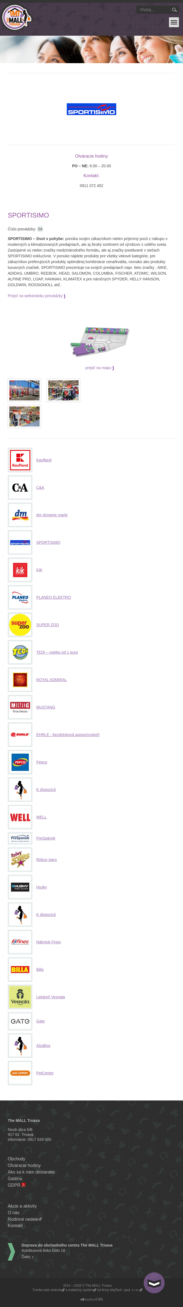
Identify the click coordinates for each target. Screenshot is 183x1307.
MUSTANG (45, 707)
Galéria (15, 1178)
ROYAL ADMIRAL (51, 680)
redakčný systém (80, 1290)
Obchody (16, 1158)
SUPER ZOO (47, 625)
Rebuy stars (46, 859)
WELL (41, 817)
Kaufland (43, 460)
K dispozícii (46, 789)
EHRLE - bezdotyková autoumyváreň (67, 734)
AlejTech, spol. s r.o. (124, 1290)
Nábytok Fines (48, 942)
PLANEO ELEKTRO (53, 597)
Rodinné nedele (23, 1219)
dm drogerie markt (52, 515)
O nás (14, 1212)
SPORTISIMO (48, 542)
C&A (40, 487)
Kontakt (15, 1225)
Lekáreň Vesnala (50, 997)
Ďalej (25, 1257)
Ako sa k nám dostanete (31, 1172)
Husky (41, 887)
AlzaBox (43, 1045)
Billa (39, 969)
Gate (40, 1021)
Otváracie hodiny (24, 1165)
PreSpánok (45, 838)
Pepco (41, 762)
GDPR (14, 1185)
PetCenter (45, 1073)
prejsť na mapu (98, 368)
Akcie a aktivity (22, 1206)
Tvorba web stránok (46, 1290)
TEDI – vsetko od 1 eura (57, 652)
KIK (39, 570)
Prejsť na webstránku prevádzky (35, 296)
